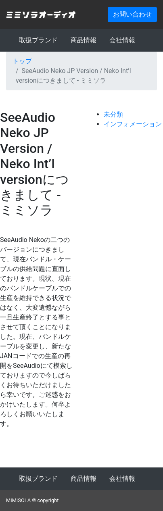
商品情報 (83, 40)
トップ (22, 61)
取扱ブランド (38, 40)
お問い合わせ (132, 14)
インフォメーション (133, 124)
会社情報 (122, 40)
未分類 (113, 114)
